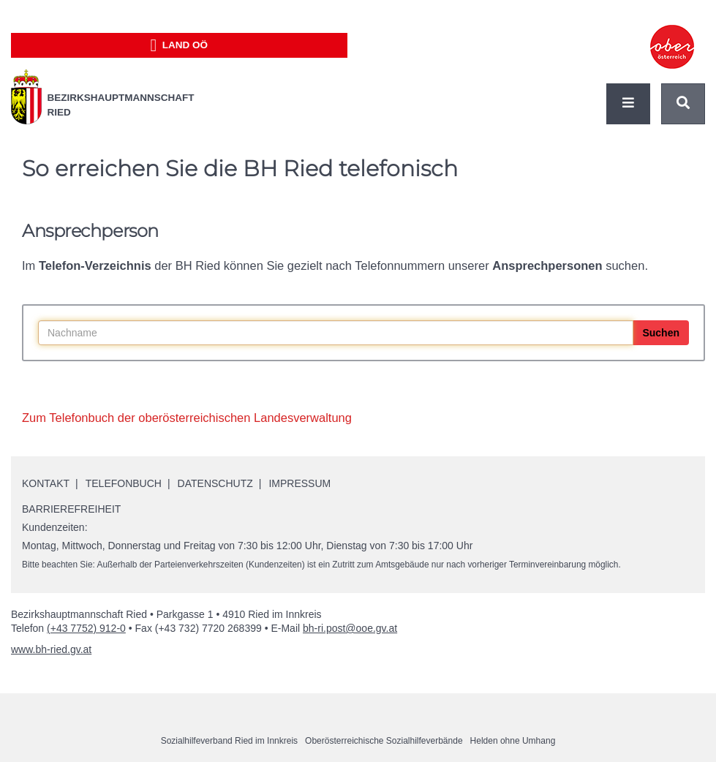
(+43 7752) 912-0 (86, 628)
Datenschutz (215, 483)
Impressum (299, 483)
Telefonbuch (124, 483)
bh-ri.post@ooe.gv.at (350, 628)
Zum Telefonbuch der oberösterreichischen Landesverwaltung (187, 417)
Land (179, 45)
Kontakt (45, 483)
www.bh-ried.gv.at (51, 649)
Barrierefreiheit (71, 509)
